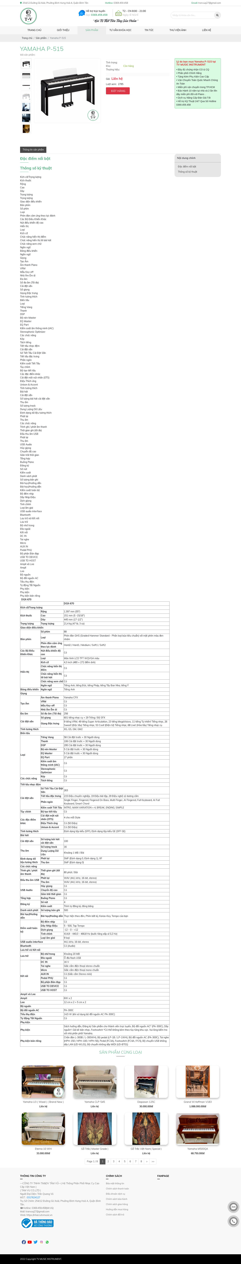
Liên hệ (206, 30)
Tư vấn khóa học (120, 30)
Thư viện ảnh (178, 30)
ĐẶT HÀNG (118, 91)
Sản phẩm (92, 30)
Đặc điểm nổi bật (187, 166)
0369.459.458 (99, 14)
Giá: (108, 78)
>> (153, 1161)
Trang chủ (34, 30)
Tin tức (149, 30)
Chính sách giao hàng (117, 1204)
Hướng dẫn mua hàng (117, 1209)
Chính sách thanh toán (117, 1188)
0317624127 (33, 1197)
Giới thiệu (63, 30)
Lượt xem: (111, 84)
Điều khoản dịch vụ (115, 1193)
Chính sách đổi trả (115, 1214)
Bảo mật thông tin (115, 1183)
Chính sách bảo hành (116, 1199)
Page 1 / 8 (92, 1161)
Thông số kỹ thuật (187, 171)
